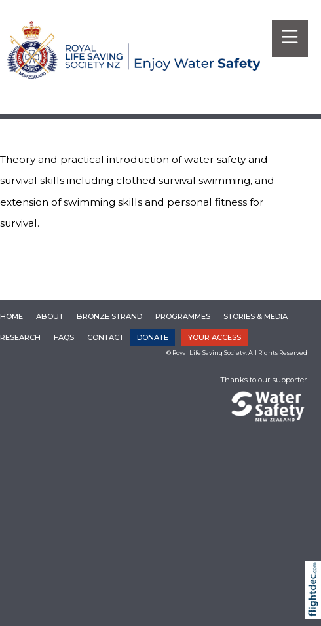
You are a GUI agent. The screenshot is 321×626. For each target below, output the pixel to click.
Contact (105, 337)
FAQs (64, 337)
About (50, 316)
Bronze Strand (109, 316)
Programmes (182, 316)
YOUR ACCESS (214, 337)
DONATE (152, 337)
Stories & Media (255, 316)
